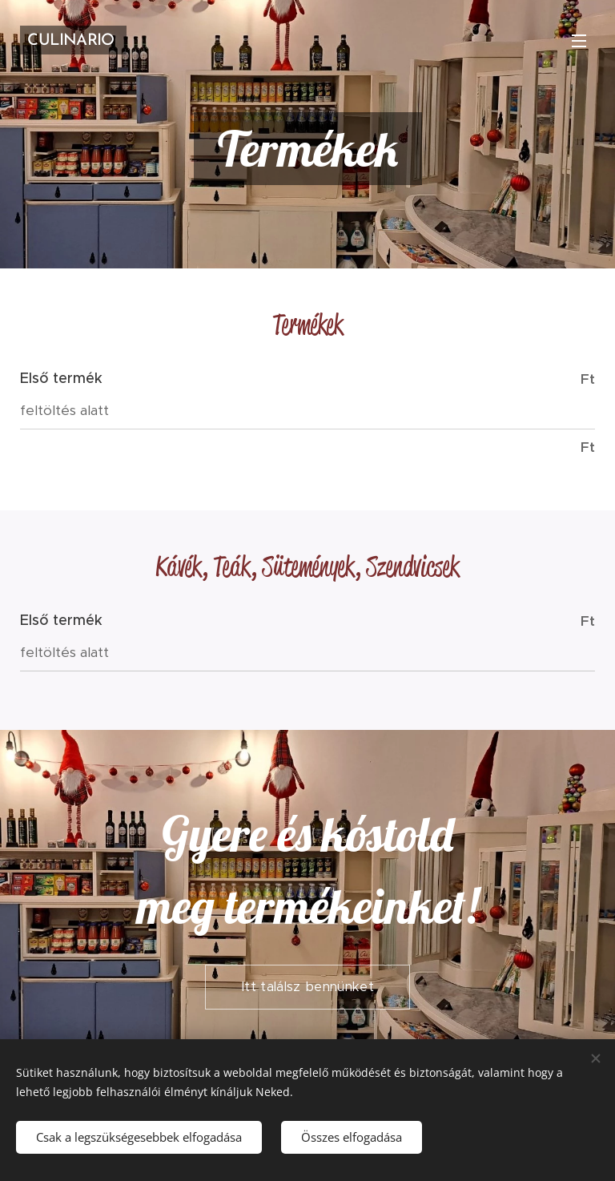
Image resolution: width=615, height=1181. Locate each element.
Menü (579, 41)
